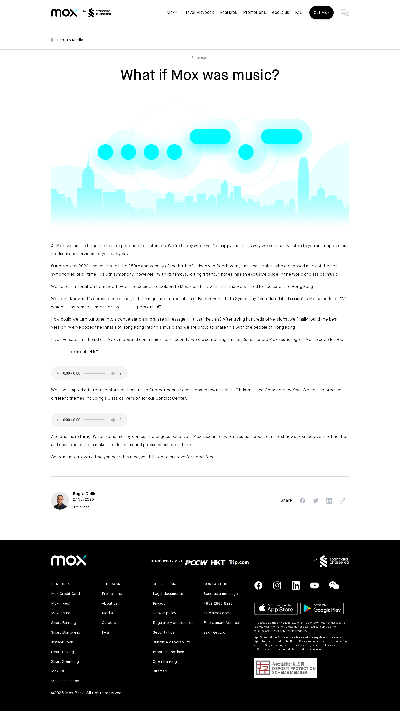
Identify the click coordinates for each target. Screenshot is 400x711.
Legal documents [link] (168, 594)
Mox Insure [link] (61, 613)
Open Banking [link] (165, 662)
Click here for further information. (288, 631)
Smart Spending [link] (65, 662)
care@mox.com (218, 613)
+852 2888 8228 (219, 604)
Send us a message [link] (221, 594)
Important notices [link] (169, 652)
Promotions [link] (254, 15)
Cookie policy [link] (165, 613)
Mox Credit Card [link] (65, 594)
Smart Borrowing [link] (66, 633)
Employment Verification (215, 626)
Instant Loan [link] (62, 642)
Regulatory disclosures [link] (173, 623)
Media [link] (107, 613)
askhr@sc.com (217, 639)
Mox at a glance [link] (65, 681)
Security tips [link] (164, 633)
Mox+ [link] (171, 15)
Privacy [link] (159, 604)
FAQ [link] (298, 15)
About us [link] (279, 15)
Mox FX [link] (58, 671)
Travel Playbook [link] (198, 15)
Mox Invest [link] (61, 604)
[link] (66, 15)
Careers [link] (109, 623)
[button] (299, 501)
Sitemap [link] (160, 671)
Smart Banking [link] (64, 623)
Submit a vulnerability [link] (172, 642)
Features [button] (227, 15)
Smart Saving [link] (63, 652)
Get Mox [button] (321, 15)
